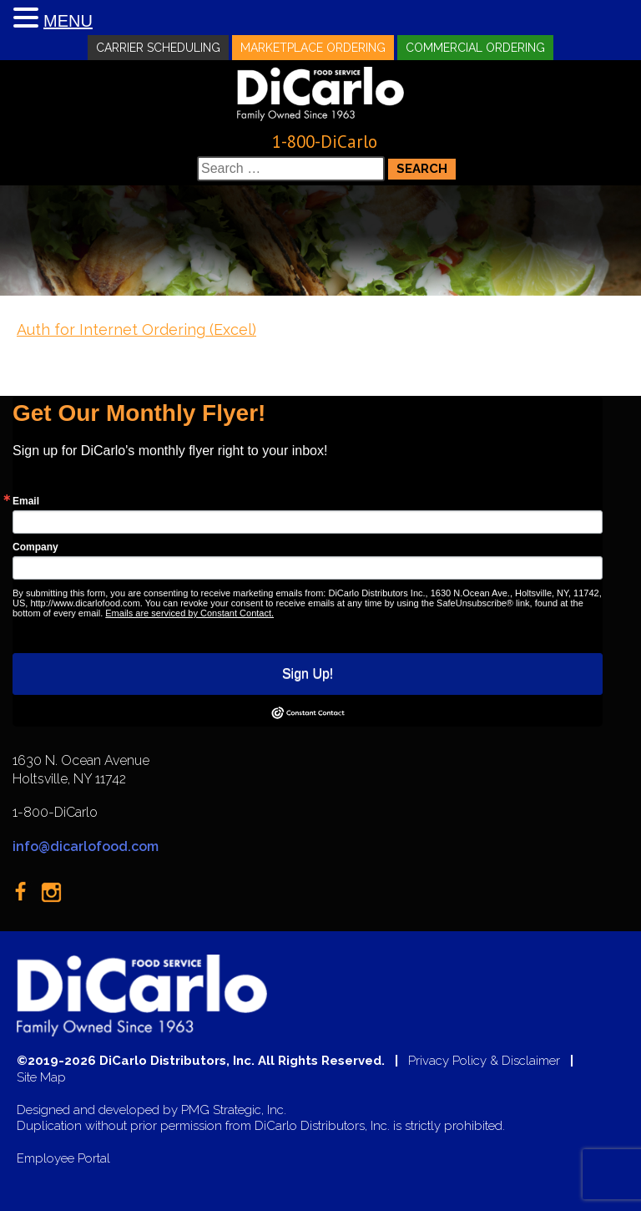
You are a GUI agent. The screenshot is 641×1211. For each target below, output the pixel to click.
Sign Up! (307, 673)
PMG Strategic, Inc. (233, 1110)
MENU (68, 21)
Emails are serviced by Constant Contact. (189, 613)
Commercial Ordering (475, 47)
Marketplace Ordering (313, 47)
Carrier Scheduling (158, 47)
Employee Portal (63, 1159)
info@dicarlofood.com (86, 846)
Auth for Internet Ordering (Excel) (136, 329)
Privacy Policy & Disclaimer (484, 1061)
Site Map (41, 1078)
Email (26, 501)
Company (35, 547)
